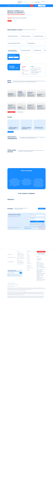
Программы (21, 5)
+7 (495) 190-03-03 (43, 1)
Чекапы (32, 5)
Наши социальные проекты (25, 50)
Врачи (15, 5)
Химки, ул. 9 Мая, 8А (39, 271)
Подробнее (9, 20)
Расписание (9, 5)
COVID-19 (28, 260)
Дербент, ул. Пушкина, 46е (40, 281)
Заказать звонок (41, 252)
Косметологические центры (20, 257)
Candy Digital (12, 287)
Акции (18, 5)
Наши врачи (28, 256)
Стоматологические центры (20, 256)
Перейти (13, 57)
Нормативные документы (30, 268)
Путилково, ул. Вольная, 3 (40, 275)
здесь (35, 81)
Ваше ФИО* (31, 214)
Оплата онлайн (42, 5)
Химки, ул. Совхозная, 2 (40, 266)
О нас (28, 5)
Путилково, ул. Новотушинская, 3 (41, 274)
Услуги (12, 5)
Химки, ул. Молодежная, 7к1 (40, 267)
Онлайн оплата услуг (29, 264)
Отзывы (25, 5)
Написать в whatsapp (41, 254)
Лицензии (28, 269)
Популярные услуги (37, 50)
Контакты (35, 5)
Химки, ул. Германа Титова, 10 (41, 270)
